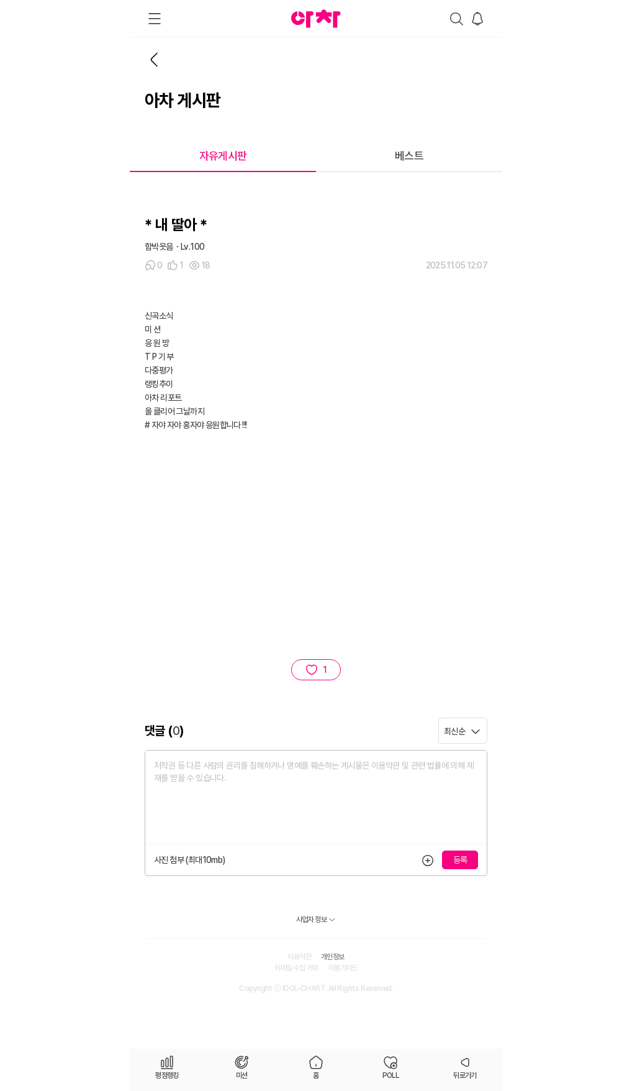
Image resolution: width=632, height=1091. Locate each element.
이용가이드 (343, 968)
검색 (456, 19)
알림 (477, 19)
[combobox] (462, 731)
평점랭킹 (167, 1075)
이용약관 (299, 956)
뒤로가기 (155, 60)
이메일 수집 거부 (296, 968)
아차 (316, 18)
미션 (242, 1075)
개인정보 (333, 956)
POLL (390, 1075)
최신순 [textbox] (454, 731)
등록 (427, 860)
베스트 (409, 155)
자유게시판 (223, 155)
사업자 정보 (311, 919)
